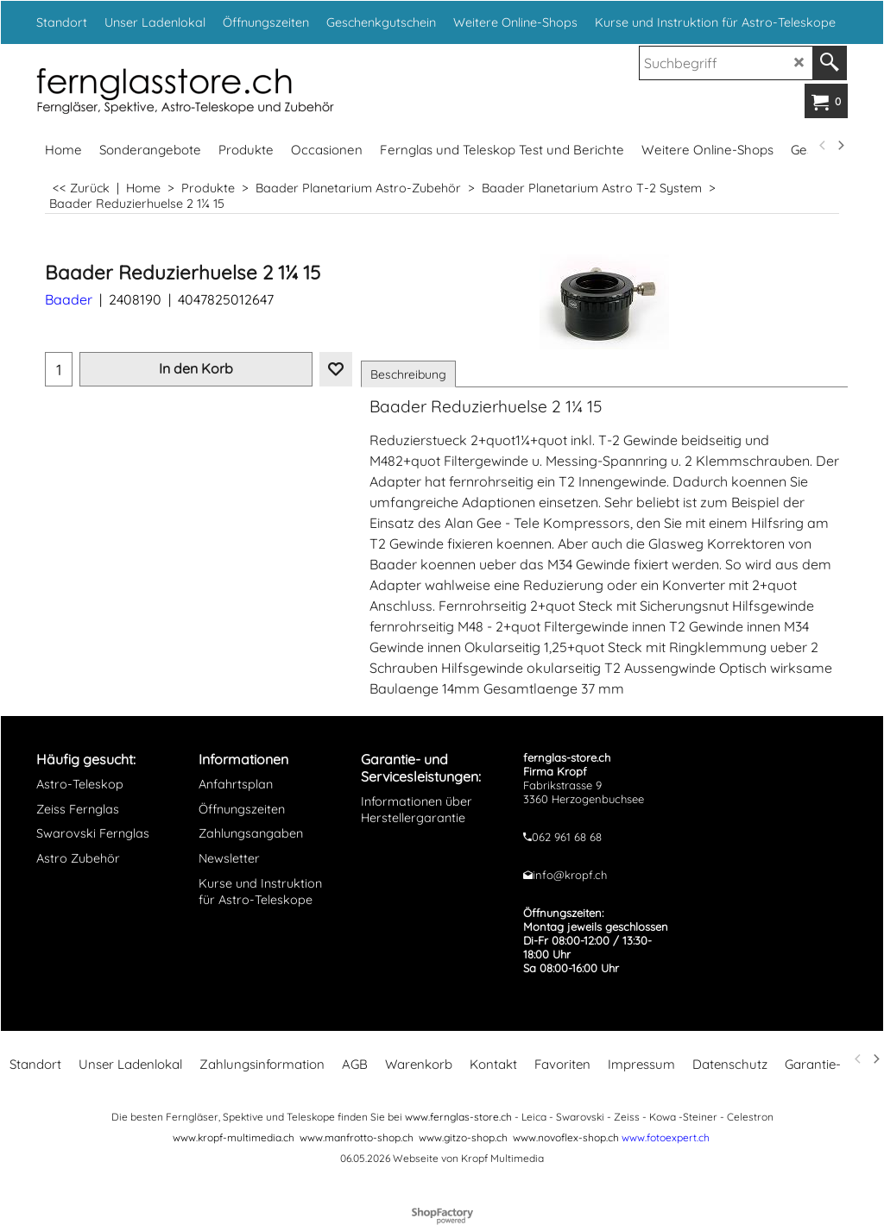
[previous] (822, 146)
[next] (840, 146)
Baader (68, 299)
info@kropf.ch (570, 875)
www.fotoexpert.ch (666, 1137)
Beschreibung (408, 374)
